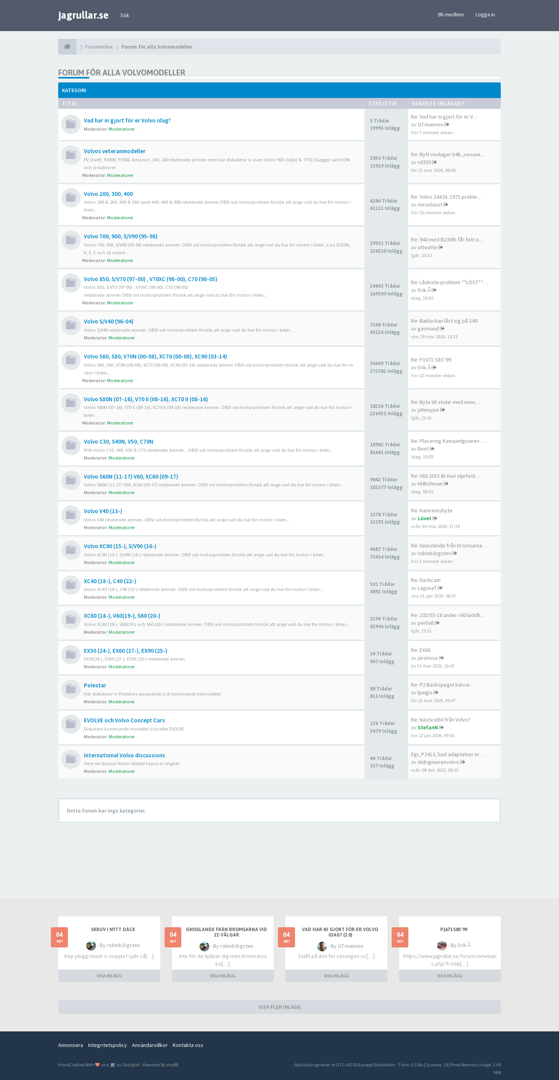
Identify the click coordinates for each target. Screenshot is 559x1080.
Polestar (95, 685)
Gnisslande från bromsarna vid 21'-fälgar (226, 932)
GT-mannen (430, 124)
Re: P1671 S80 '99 (431, 359)
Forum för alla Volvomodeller (121, 72)
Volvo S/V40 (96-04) (109, 321)
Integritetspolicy (107, 1045)
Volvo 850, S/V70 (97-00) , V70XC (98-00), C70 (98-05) (150, 279)
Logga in (485, 14)
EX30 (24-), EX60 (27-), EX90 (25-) (125, 650)
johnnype (428, 409)
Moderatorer (122, 129)
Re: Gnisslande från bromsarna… (449, 545)
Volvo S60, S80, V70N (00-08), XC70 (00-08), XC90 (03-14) (155, 356)
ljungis (425, 692)
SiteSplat (131, 1065)
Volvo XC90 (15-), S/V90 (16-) (120, 546)
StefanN (428, 727)
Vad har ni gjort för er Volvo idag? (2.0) (340, 932)
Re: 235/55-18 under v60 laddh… (448, 615)
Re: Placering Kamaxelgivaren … (448, 440)
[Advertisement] (285, 858)
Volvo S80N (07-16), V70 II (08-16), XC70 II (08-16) (146, 399)
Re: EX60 (421, 650)
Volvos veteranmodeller (115, 151)
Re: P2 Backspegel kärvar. (441, 684)
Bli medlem (451, 14)
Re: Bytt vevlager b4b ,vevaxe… (448, 154)
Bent (423, 448)
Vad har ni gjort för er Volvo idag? (127, 120)
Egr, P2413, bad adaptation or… (447, 754)
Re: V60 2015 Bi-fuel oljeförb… (446, 475)
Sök (124, 15)
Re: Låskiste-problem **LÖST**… (449, 282)
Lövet (424, 518)
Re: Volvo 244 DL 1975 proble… (446, 196)
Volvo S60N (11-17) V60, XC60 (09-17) (131, 476)
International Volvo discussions (124, 755)
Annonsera (70, 1045)
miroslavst (430, 204)
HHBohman (430, 483)
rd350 (424, 162)
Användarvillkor (150, 1045)
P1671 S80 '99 (453, 929)
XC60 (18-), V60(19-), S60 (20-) (122, 615)
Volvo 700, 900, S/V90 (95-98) (121, 236)
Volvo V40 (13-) (103, 511)
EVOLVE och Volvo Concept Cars (124, 720)
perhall (426, 622)
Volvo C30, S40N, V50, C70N (118, 441)
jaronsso (428, 657)
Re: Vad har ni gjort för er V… (444, 116)
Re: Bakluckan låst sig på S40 (444, 320)
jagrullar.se (83, 15)
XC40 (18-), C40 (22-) (110, 581)
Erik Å (424, 290)
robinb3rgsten (434, 553)
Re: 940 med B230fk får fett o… (447, 239)
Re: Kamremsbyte (432, 510)
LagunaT (427, 587)
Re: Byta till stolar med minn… (445, 401)
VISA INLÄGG (109, 976)
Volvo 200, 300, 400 (108, 193)
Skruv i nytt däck (113, 929)
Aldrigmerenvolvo (438, 761)
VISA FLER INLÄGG (280, 1006)
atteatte (427, 247)
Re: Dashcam (426, 580)
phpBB (172, 1065)
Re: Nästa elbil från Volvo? (440, 719)
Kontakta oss (188, 1045)
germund (428, 328)
